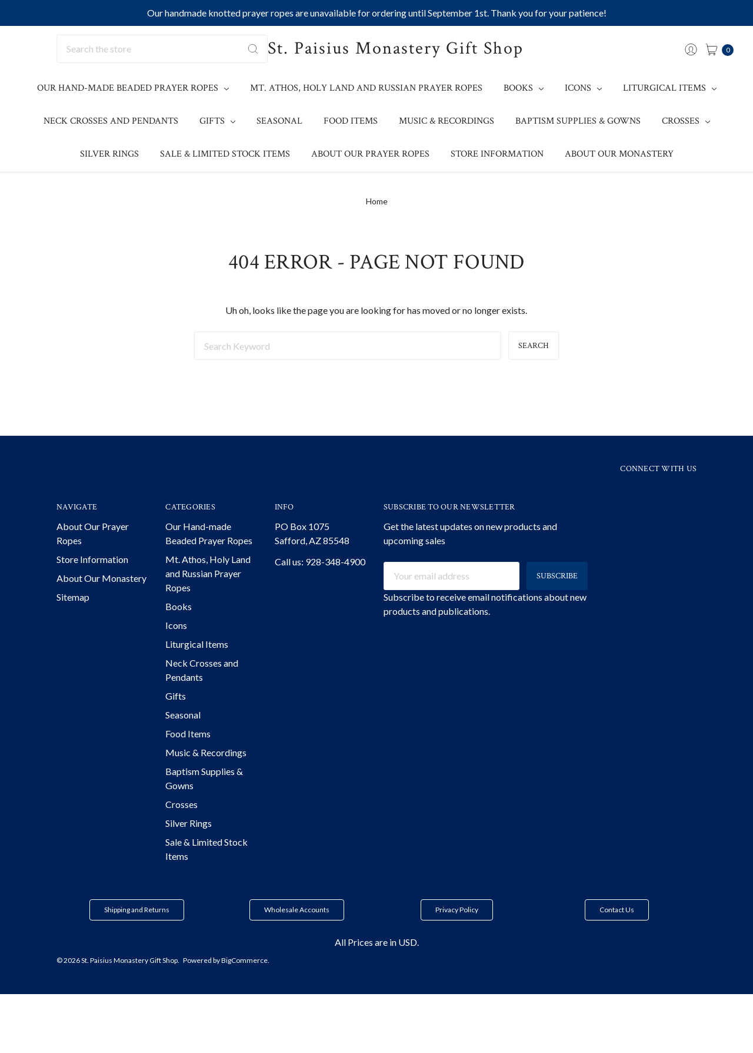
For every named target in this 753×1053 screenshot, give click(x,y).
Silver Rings (109, 154)
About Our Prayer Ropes (370, 154)
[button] (136, 931)
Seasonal (279, 121)
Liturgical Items (670, 88)
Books (524, 88)
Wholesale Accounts (296, 931)
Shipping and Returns (136, 931)
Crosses (686, 121)
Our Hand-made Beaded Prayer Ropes (133, 88)
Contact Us (616, 931)
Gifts (217, 121)
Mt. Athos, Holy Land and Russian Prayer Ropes (366, 88)
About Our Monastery (619, 154)
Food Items (351, 121)
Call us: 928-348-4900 (320, 583)
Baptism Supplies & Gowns (578, 121)
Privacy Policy (456, 931)
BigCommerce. (245, 982)
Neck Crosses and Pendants (111, 121)
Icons (583, 88)
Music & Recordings (446, 121)
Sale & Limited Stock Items (225, 154)
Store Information (497, 154)
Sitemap (72, 618)
